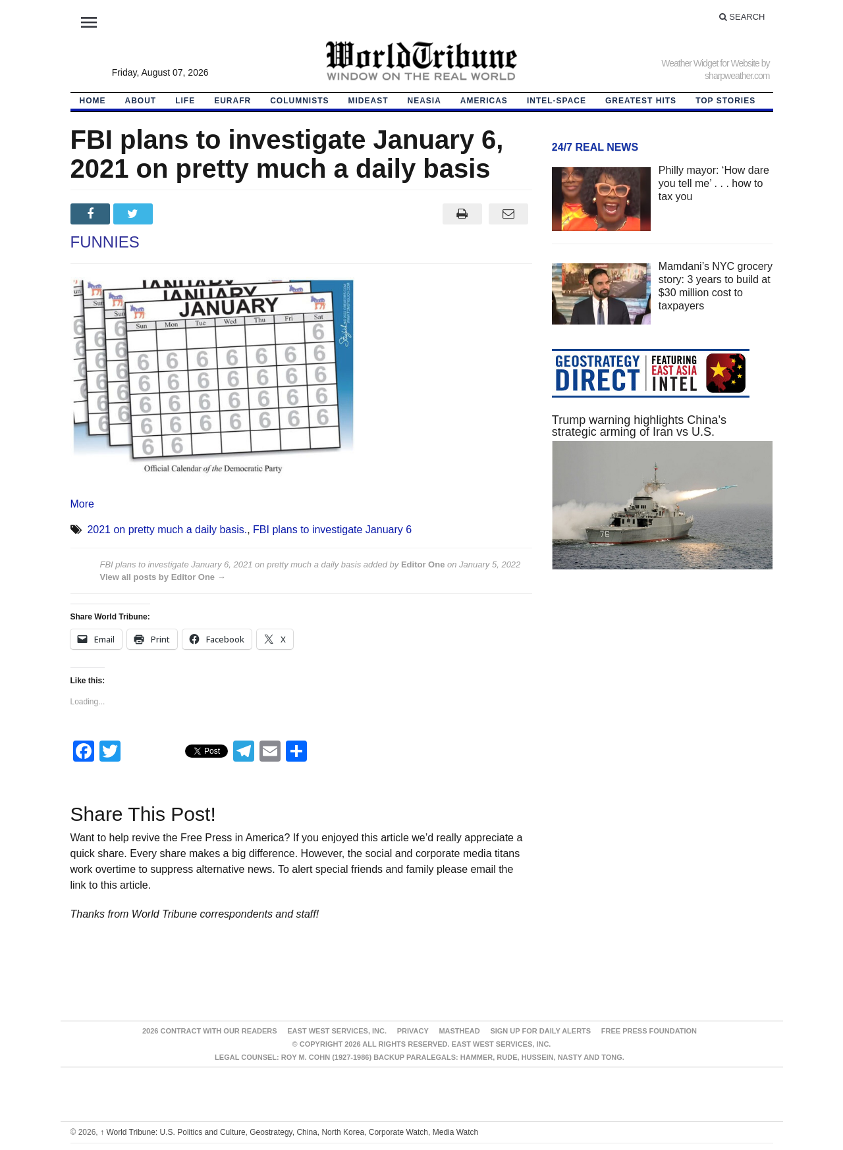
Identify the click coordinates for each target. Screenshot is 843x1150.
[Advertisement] (662, 704)
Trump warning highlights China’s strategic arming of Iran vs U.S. (639, 425)
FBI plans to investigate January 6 (332, 529)
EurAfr (232, 100)
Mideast (368, 100)
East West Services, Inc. (337, 1031)
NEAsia (424, 100)
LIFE (185, 100)
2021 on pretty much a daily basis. (167, 529)
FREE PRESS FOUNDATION (649, 1031)
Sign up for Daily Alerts (540, 1031)
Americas (484, 100)
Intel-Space (556, 100)
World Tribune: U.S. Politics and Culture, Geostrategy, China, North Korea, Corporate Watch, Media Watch (289, 1132)
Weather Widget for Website (710, 63)
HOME (93, 100)
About (141, 100)
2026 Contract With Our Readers (209, 1031)
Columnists (299, 100)
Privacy (413, 1031)
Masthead (459, 1031)
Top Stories (725, 100)
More (82, 504)
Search (742, 17)
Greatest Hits (640, 100)
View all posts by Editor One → (163, 577)
